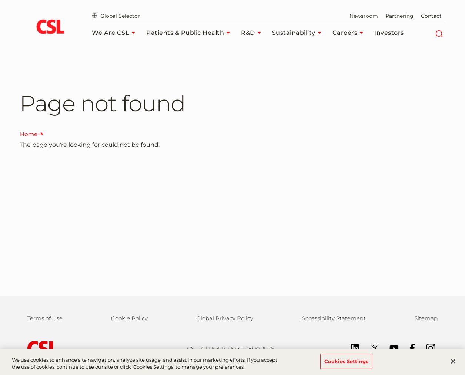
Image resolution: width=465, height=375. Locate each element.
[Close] (453, 365)
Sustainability (298, 32)
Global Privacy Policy (224, 318)
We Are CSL (115, 32)
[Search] (438, 33)
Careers (349, 32)
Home (31, 134)
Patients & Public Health (190, 32)
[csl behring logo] (41, 348)
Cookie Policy (129, 318)
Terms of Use (45, 318)
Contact (431, 16)
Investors (389, 32)
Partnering (399, 16)
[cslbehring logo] (50, 27)
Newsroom (363, 16)
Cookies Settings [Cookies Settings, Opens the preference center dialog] (346, 365)
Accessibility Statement (333, 318)
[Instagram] (427, 347)
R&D (253, 32)
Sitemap (426, 318)
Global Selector (116, 16)
